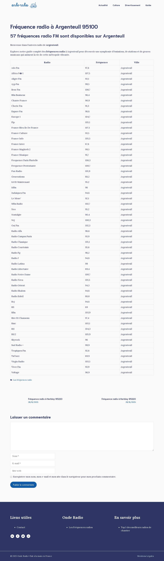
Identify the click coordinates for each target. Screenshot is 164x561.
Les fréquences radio (22, 380)
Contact (21, 527)
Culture (116, 5)
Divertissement (132, 5)
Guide (148, 5)
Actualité (103, 5)
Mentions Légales (145, 556)
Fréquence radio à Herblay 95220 (45, 398)
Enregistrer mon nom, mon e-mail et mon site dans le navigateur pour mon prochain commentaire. (64, 476)
